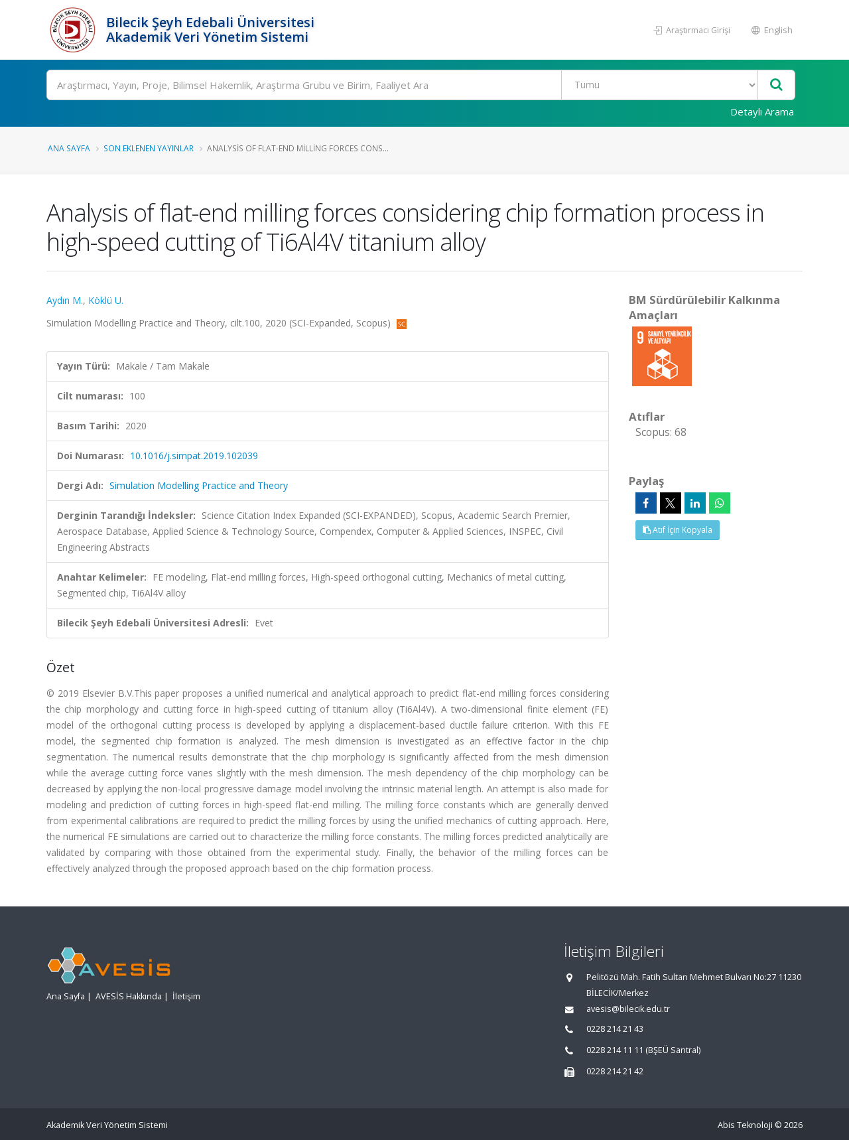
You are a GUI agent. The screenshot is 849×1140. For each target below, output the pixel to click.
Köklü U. (105, 300)
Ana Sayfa (69, 148)
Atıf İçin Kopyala (677, 529)
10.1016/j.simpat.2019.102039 (194, 455)
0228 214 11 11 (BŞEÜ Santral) (643, 1050)
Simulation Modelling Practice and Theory (198, 485)
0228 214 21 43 (614, 1028)
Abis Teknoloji (745, 1125)
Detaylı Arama (762, 111)
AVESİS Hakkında (129, 996)
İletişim (186, 996)
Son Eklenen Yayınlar (148, 148)
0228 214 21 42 (614, 1071)
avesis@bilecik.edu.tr (628, 1009)
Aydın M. (64, 300)
